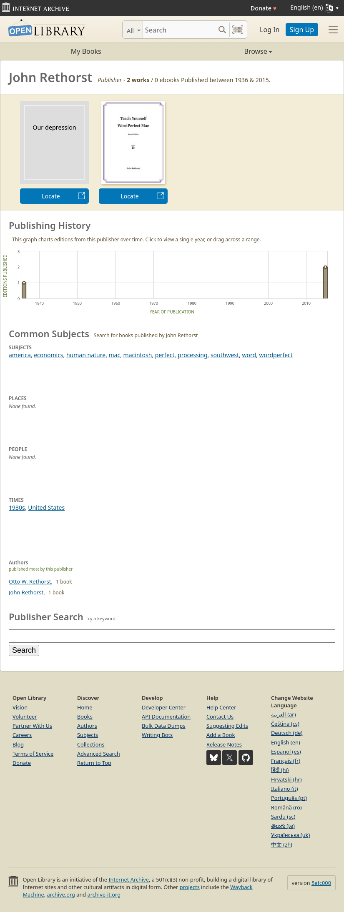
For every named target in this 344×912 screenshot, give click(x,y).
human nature (85, 355)
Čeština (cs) (285, 723)
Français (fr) (285, 760)
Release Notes (224, 744)
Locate (51, 196)
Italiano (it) (284, 788)
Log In (269, 29)
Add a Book (220, 735)
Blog (18, 744)
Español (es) (286, 751)
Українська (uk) (290, 835)
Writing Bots (157, 735)
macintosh (137, 355)
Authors (87, 725)
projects (190, 887)
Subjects (87, 735)
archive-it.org (104, 894)
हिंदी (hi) (280, 770)
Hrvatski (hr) (286, 779)
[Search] (178, 29)
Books (85, 716)
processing (192, 355)
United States (46, 507)
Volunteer (25, 716)
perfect (165, 355)
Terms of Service (33, 753)
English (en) (285, 742)
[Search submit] (222, 29)
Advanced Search (98, 753)
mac (115, 355)
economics (48, 355)
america (20, 355)
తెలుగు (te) (283, 825)
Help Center (221, 707)
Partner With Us (32, 725)
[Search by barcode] (238, 29)
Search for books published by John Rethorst (146, 335)
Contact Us (220, 716)
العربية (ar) (283, 714)
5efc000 (321, 883)
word (249, 355)
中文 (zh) (281, 844)
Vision (20, 707)
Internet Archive (128, 879)
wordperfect (276, 355)
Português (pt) (289, 798)
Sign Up (302, 29)
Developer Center (164, 707)
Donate (264, 8)
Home (84, 707)
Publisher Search (46, 616)
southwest (225, 355)
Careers (22, 735)
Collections (91, 744)
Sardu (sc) (283, 816)
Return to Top (94, 763)
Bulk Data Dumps (164, 725)
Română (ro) (286, 807)
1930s (17, 507)
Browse (222, 51)
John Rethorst (26, 592)
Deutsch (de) (286, 733)
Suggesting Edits (227, 725)
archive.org (61, 894)
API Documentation (166, 716)
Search (24, 650)
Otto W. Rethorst (30, 581)
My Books (86, 51)
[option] (54, 152)
